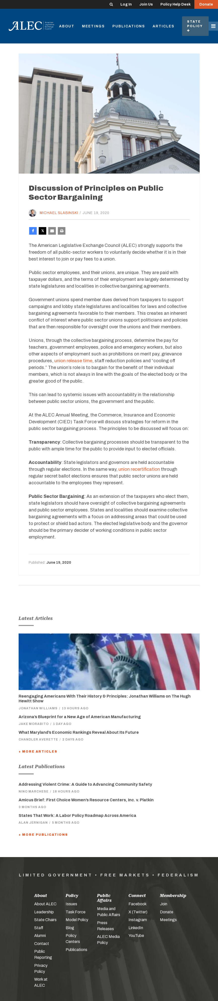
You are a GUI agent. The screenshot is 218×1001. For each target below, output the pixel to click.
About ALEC (45, 904)
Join (163, 904)
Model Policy (77, 920)
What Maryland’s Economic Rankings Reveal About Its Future (79, 732)
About (66, 26)
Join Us (146, 4)
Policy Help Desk (175, 4)
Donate (206, 4)
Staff (38, 928)
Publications (128, 26)
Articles (164, 26)
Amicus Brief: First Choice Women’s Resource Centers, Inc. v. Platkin (86, 800)
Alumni (40, 935)
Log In (126, 4)
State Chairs (45, 920)
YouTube (136, 935)
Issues (71, 904)
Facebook (137, 904)
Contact (41, 943)
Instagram (137, 920)
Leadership (44, 912)
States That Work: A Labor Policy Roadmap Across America (77, 815)
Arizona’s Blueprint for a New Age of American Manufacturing (80, 717)
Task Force (75, 912)
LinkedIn (135, 928)
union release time (73, 360)
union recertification (139, 469)
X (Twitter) (137, 912)
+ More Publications (43, 834)
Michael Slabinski (59, 213)
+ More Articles (38, 751)
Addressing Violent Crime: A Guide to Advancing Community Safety (85, 784)
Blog (70, 928)
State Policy (195, 26)
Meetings (93, 26)
